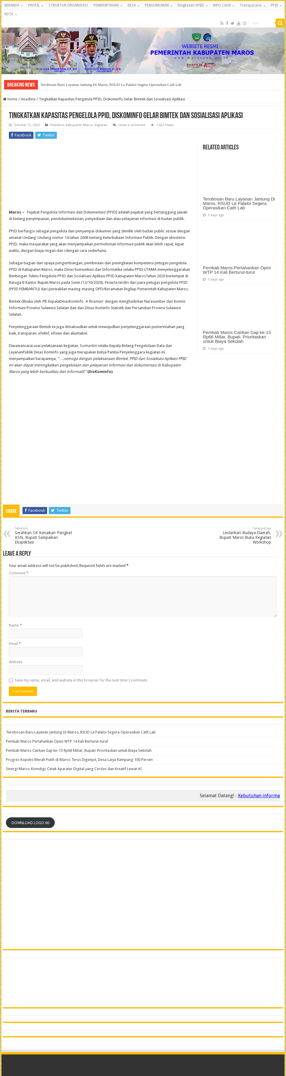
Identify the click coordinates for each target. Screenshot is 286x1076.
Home (10, 99)
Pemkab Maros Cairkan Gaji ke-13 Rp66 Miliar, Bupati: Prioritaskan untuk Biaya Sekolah (237, 337)
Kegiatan (100, 125)
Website (16, 662)
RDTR (8, 14)
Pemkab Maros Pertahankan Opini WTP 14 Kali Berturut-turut (237, 270)
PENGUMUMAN (157, 5)
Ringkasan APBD (191, 5)
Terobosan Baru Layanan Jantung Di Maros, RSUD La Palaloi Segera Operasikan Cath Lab (110, 84)
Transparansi (251, 5)
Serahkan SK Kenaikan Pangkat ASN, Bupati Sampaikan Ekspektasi (45, 535)
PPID (274, 5)
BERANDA (11, 5)
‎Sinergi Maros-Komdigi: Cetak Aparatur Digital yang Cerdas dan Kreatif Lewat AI (74, 769)
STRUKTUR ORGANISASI (68, 5)
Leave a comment (131, 125)
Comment (18, 573)
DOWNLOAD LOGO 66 (30, 823)
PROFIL (34, 5)
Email (15, 643)
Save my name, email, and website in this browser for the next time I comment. (81, 680)
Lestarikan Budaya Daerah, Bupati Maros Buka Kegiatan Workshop (241, 535)
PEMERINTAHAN (106, 5)
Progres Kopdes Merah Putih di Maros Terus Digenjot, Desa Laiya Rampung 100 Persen (79, 759)
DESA (132, 5)
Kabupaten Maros (79, 125)
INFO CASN (222, 5)
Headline (28, 99)
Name (15, 625)
